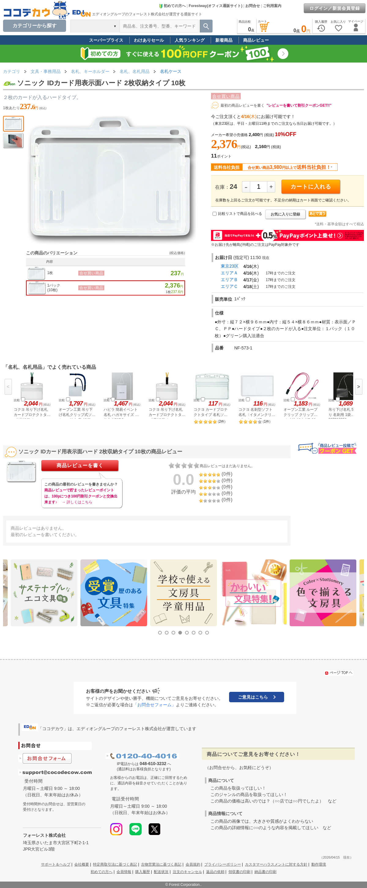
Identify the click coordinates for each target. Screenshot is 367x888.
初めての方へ (172, 6)
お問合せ (252, 6)
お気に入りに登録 (285, 214)
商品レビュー (256, 40)
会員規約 (193, 864)
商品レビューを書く (80, 465)
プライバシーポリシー (222, 864)
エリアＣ (229, 286)
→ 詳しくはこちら (77, 502)
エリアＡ (229, 272)
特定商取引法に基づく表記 (115, 864)
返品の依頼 (215, 872)
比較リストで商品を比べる (240, 214)
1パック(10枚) (54, 287)
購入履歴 (142, 872)
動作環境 (318, 864)
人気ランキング (190, 40)
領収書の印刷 (239, 872)
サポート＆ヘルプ (55, 864)
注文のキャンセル (187, 872)
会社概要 (81, 864)
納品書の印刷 (265, 872)
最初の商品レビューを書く (243, 105)
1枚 (50, 273)
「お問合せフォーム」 (154, 704)
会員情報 (124, 872)
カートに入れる (311, 187)
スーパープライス (106, 40)
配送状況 (161, 872)
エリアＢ (229, 279)
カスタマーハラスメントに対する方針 (276, 864)
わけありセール (149, 40)
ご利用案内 (272, 6)
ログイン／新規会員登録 (335, 8)
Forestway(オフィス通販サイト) (215, 6)
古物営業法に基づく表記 (161, 864)
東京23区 (230, 266)
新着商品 (223, 40)
